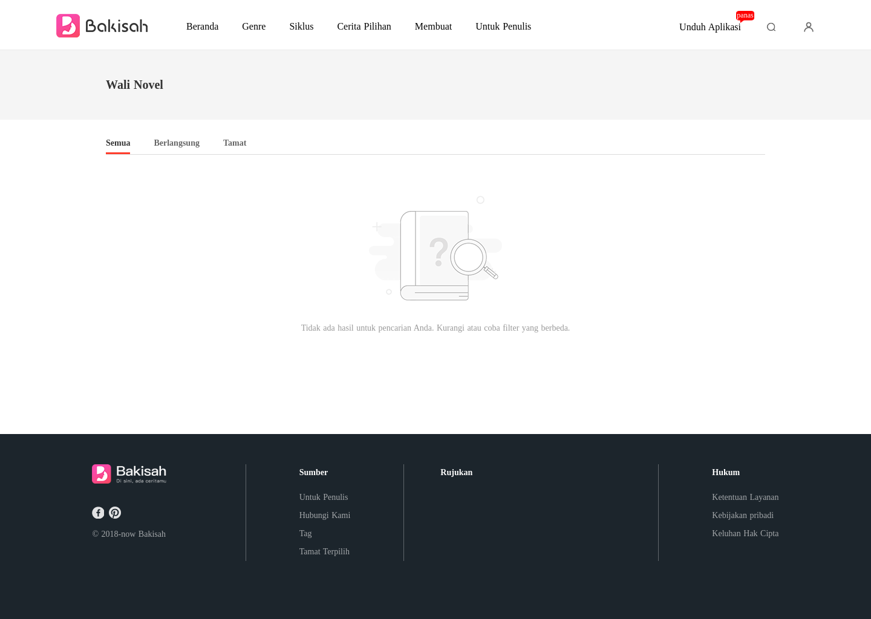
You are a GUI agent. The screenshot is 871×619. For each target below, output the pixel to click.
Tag (305, 533)
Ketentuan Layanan (745, 497)
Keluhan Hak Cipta (745, 533)
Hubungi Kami (325, 515)
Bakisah (152, 534)
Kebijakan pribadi (743, 515)
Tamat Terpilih (324, 551)
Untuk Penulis (323, 497)
